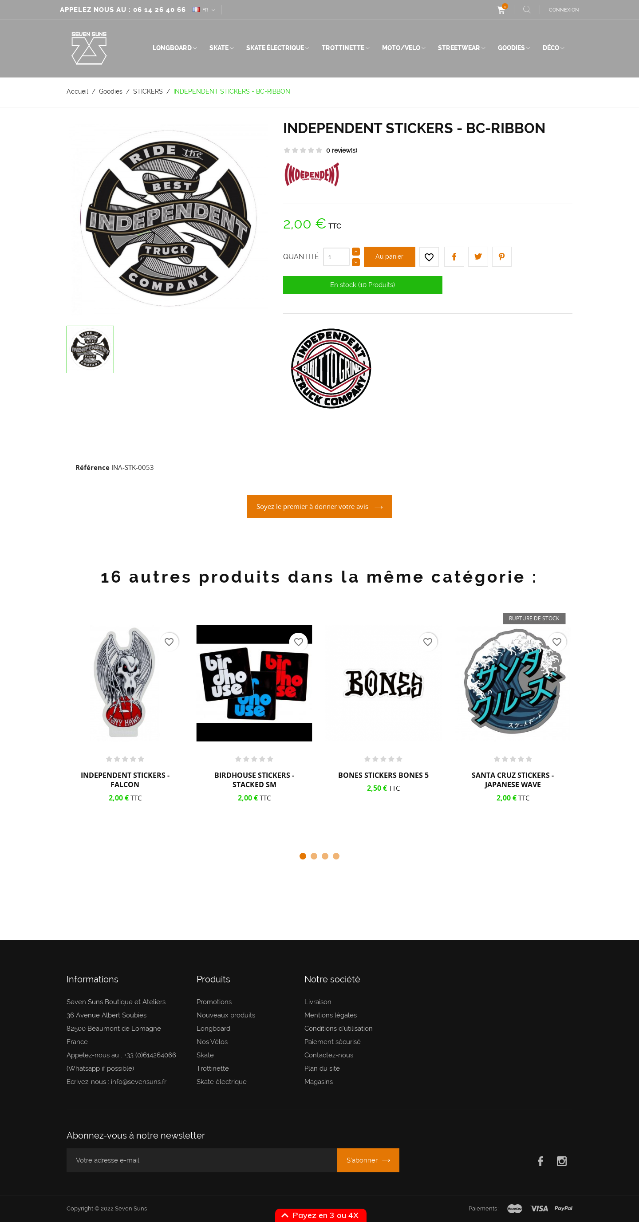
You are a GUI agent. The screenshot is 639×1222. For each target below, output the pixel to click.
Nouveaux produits (226, 1015)
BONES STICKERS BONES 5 (383, 775)
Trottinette (343, 47)
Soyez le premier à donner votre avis (313, 506)
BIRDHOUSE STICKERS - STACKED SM (254, 780)
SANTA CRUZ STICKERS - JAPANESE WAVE (513, 780)
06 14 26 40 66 (159, 10)
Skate (219, 47)
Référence (92, 467)
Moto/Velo (401, 47)
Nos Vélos (212, 1042)
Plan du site (322, 1068)
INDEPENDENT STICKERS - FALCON (125, 780)
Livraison (317, 1002)
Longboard (172, 47)
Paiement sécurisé (332, 1042)
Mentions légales (330, 1015)
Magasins (318, 1082)
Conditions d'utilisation (338, 1029)
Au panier (389, 256)
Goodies (511, 47)
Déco (551, 47)
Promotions (214, 1002)
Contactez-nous (328, 1055)
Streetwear (459, 47)
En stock (343, 285)
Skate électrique (275, 47)
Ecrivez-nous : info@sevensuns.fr (116, 1082)
